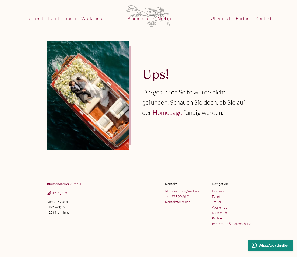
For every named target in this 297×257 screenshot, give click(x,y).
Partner (243, 18)
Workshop (91, 18)
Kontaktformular (177, 202)
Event (53, 18)
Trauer (70, 18)
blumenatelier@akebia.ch (183, 191)
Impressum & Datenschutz (231, 224)
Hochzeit (34, 18)
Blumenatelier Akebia (64, 184)
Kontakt (264, 18)
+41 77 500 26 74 (177, 196)
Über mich (221, 18)
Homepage (167, 112)
